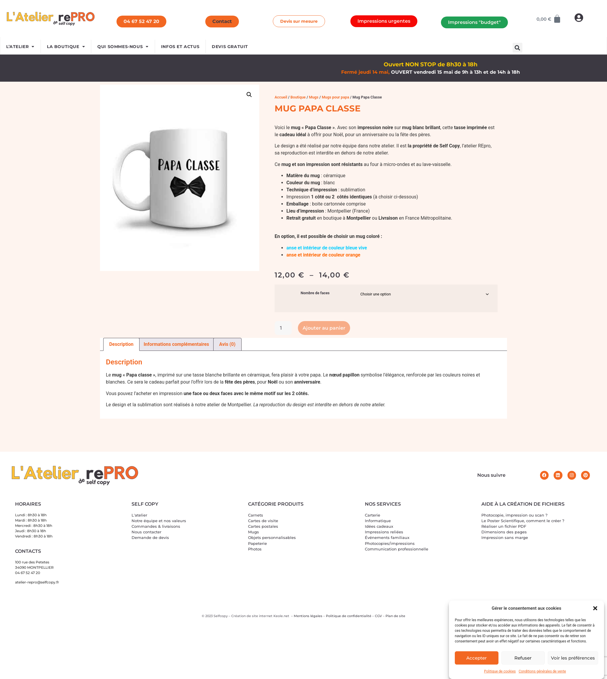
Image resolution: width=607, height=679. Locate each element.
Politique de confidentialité (348, 616)
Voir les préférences (573, 658)
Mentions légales (308, 616)
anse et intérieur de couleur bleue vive (326, 248)
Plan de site (395, 616)
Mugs (313, 97)
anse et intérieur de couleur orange (323, 255)
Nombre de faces (315, 293)
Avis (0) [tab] (227, 344)
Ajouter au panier (324, 328)
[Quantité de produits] (283, 328)
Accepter (476, 658)
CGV (378, 616)
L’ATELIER (20, 47)
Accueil (281, 97)
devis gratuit (230, 46)
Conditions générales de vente (542, 671)
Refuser (522, 658)
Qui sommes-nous (123, 47)
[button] (595, 608)
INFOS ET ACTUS (180, 46)
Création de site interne (251, 616)
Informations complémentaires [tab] (176, 344)
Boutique (298, 97)
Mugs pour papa (335, 97)
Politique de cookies (500, 671)
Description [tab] (121, 344)
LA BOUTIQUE (66, 47)
